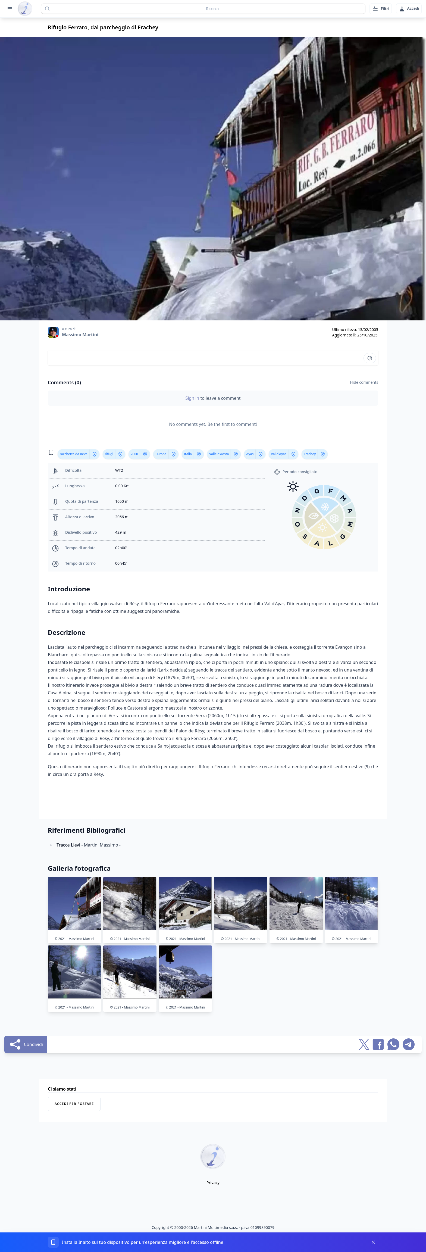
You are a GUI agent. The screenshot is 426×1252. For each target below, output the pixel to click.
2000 (134, 454)
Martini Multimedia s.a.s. (216, 1227)
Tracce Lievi (68, 845)
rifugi (109, 454)
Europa (161, 454)
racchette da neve (73, 454)
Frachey (310, 454)
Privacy (213, 1182)
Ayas (249, 454)
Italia (188, 454)
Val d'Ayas (278, 454)
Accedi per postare (74, 1103)
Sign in (192, 398)
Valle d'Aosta (219, 454)
